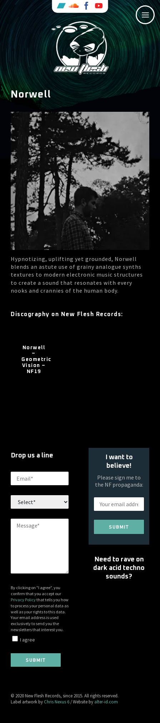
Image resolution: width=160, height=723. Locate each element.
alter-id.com (106, 701)
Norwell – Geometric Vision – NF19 (33, 359)
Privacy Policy (23, 599)
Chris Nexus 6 (56, 701)
